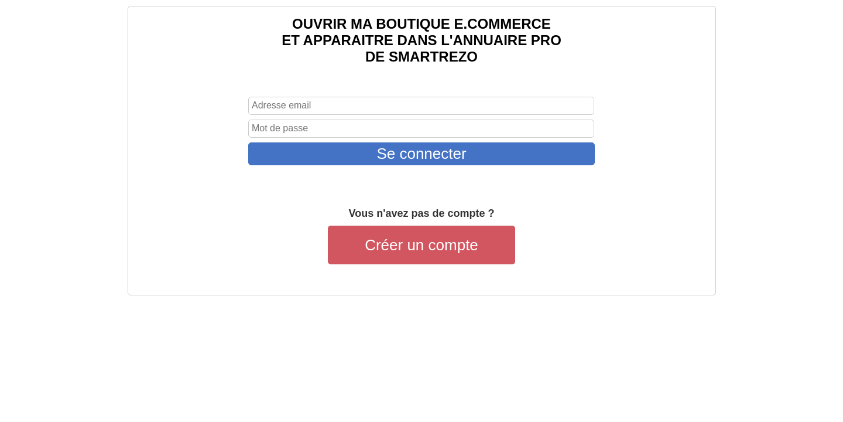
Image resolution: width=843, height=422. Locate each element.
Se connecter (421, 153)
